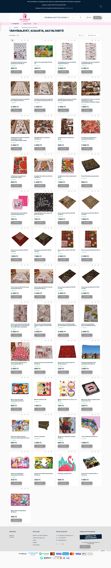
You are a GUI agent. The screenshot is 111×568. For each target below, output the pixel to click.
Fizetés (34, 540)
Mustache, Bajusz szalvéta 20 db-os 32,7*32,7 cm (90, 400)
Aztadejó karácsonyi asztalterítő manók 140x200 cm (90, 63)
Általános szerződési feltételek (40, 535)
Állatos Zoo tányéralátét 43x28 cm (43, 63)
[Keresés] (80, 17)
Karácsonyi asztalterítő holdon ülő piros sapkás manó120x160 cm (42, 325)
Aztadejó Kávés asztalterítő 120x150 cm (42, 138)
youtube (62, 544)
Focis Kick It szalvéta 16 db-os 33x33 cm (89, 474)
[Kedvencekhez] (24, 40)
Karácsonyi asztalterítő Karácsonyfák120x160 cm (88, 324)
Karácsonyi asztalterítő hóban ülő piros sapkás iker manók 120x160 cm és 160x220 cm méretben (20, 325)
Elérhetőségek (36, 544)
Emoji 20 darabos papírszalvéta (90, 176)
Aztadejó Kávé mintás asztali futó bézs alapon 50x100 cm (20, 100)
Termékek (11, 537)
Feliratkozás (84, 546)
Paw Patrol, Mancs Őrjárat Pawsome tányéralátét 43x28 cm (20, 437)
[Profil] (89, 17)
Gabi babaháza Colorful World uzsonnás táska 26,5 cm (19, 213)
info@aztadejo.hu (62, 540)
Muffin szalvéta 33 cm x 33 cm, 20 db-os (67, 400)
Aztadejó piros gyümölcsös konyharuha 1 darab (18, 176)
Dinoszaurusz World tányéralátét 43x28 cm (43, 474)
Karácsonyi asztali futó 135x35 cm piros (19, 250)
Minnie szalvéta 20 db (40, 399)
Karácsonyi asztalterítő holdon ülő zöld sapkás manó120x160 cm (67, 324)
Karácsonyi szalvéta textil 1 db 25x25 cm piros (66, 363)
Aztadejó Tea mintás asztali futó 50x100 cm (43, 176)
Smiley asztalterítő (39, 436)
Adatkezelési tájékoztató (39, 537)
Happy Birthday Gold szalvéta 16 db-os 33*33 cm (43, 213)
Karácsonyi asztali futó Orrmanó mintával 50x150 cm (43, 287)
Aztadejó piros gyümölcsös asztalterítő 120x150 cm (89, 138)
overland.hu (68, 8)
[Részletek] (39, 483)
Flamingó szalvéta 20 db (64, 473)
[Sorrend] (94, 35)
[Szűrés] (1, 27)
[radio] (82, 35)
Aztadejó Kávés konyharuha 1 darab (66, 138)
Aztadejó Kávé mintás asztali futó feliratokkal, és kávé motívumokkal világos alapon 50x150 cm (20, 139)
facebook (56, 544)
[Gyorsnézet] (27, 40)
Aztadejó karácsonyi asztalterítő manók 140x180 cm (67, 63)
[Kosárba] (16, 71)
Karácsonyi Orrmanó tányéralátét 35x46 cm (43, 363)
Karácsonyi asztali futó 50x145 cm (66, 250)
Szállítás (35, 542)
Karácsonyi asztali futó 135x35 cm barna (66, 213)
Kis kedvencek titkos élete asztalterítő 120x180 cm (88, 363)
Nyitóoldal (11, 535)
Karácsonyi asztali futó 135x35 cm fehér (89, 213)
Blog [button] (35, 23)
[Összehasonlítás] (21, 40)
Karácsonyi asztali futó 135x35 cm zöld (42, 250)
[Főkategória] (9, 27)
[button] (14, 23)
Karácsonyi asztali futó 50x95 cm (90, 250)
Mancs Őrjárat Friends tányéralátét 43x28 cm (17, 400)
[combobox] (76, 17)
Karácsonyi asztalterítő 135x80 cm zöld (66, 287)
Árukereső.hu (33, 554)
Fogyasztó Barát (27, 23)
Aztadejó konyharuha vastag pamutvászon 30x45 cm (19, 63)
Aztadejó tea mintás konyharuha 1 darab (67, 176)
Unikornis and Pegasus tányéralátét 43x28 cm (17, 474)
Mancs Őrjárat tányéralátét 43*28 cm (18, 511)
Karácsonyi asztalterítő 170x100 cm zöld (90, 287)
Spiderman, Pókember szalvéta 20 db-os (66, 437)
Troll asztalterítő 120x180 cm (89, 436)
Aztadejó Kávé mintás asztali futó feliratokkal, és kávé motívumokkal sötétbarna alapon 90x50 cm (90, 101)
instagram (59, 544)
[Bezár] (101, 6)
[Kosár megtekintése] (97, 17)
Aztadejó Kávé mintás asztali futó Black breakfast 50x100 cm (67, 100)
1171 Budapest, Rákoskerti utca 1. (66, 535)
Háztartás (16, 27)
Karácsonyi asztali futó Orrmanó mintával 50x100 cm (20, 287)
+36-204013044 (62, 537)
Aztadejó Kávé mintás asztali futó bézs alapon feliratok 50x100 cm (43, 100)
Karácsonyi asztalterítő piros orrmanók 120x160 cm (19, 363)
